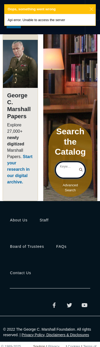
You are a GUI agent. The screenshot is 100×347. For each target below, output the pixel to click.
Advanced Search (70, 187)
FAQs (61, 246)
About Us (18, 220)
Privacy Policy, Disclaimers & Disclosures (55, 335)
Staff (44, 220)
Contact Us (20, 273)
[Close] (91, 9)
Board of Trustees (27, 246)
